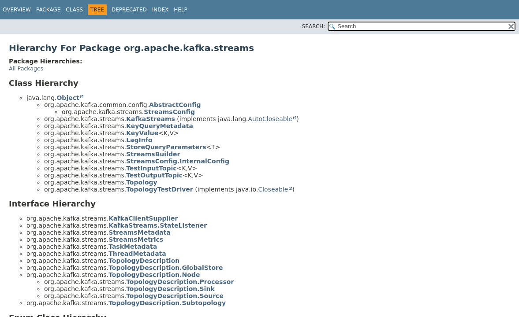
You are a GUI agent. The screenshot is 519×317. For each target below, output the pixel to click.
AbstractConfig (175, 104)
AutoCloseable (270, 118)
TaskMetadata (132, 246)
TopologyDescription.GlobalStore (165, 267)
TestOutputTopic (154, 175)
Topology (141, 182)
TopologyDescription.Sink (170, 288)
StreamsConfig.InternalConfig (177, 161)
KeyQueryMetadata (159, 125)
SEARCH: (313, 26)
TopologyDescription (143, 260)
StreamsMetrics (135, 239)
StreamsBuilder (153, 154)
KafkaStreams (150, 118)
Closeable (273, 189)
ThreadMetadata (137, 253)
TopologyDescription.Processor (180, 281)
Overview (17, 10)
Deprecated (129, 10)
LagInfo (139, 140)
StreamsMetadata (139, 232)
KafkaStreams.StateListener (157, 225)
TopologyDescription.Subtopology (167, 302)
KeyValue (142, 132)
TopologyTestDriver (159, 189)
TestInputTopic (151, 168)
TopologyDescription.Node (154, 274)
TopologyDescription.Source (175, 295)
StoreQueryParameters (166, 147)
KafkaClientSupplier (143, 218)
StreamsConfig (169, 111)
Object (67, 97)
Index (160, 10)
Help (180, 10)
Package (48, 10)
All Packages (26, 68)
